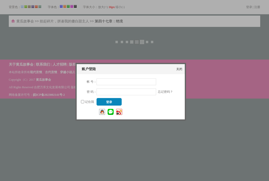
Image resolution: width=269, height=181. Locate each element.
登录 (109, 102)
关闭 (179, 69)
